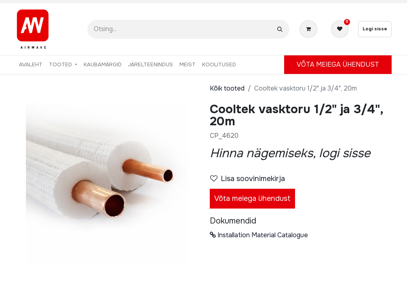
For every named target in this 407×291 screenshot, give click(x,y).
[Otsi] (279, 29)
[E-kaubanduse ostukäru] (310, 29)
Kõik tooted (227, 88)
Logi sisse (375, 29)
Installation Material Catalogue (259, 235)
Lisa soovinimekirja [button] (247, 178)
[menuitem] (31, 64)
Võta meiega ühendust (252, 198)
